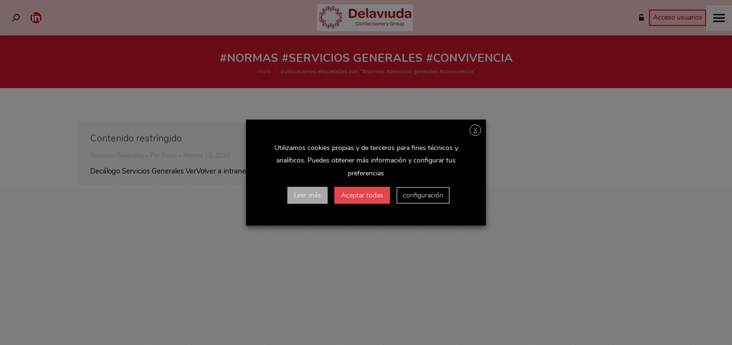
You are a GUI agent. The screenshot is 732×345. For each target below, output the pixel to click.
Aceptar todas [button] (362, 194)
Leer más (307, 194)
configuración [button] (423, 194)
